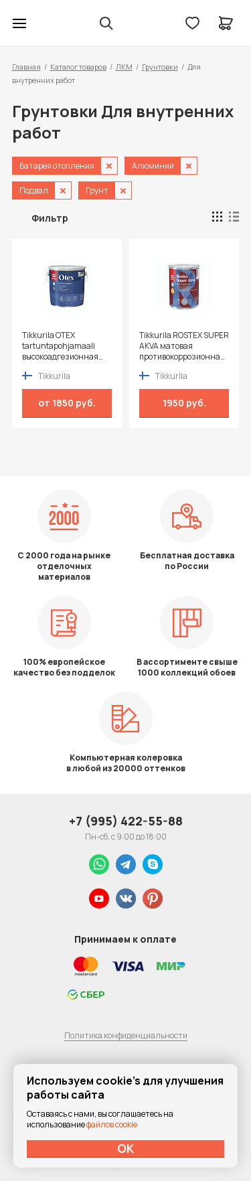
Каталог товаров (78, 67)
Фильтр (49, 218)
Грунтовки (160, 67)
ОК (126, 1148)
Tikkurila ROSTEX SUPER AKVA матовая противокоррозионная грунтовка (184, 346)
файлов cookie (111, 1124)
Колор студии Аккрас (54, 23)
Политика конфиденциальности (125, 1035)
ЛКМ (124, 67)
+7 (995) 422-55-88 (126, 821)
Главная (26, 67)
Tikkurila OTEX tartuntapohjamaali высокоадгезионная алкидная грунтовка (61, 346)
